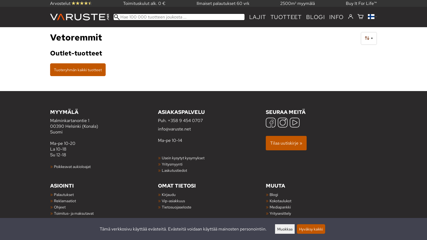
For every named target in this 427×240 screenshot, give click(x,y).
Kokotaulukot (280, 200)
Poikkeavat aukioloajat (72, 166)
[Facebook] (271, 123)
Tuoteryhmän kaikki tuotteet (78, 69)
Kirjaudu (169, 194)
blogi (315, 17)
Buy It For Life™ (361, 3)
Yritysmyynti (172, 164)
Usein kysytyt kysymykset (183, 157)
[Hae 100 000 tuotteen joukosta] (179, 17)
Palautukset (64, 194)
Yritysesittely (280, 213)
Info (336, 17)
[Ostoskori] (361, 17)
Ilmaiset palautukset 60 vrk (223, 3)
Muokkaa (284, 229)
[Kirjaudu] (350, 17)
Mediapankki (280, 207)
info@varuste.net (174, 129)
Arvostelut (71, 3)
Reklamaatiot (65, 200)
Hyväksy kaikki (311, 229)
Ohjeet (60, 207)
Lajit (257, 17)
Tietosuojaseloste (176, 207)
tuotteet (286, 17)
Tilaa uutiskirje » (286, 143)
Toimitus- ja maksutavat (74, 213)
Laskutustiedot (174, 170)
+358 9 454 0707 (185, 120)
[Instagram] (283, 123)
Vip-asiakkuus (173, 200)
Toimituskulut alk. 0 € (144, 3)
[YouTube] (295, 123)
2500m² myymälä (297, 3)
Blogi (274, 194)
